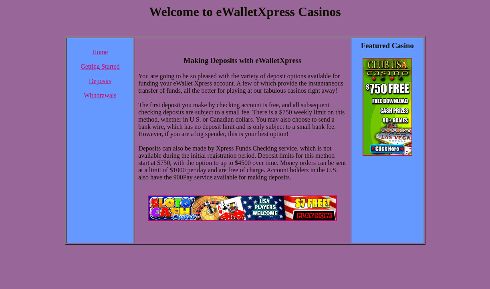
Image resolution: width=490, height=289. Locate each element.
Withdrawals (100, 95)
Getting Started (100, 66)
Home (100, 52)
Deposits (100, 80)
